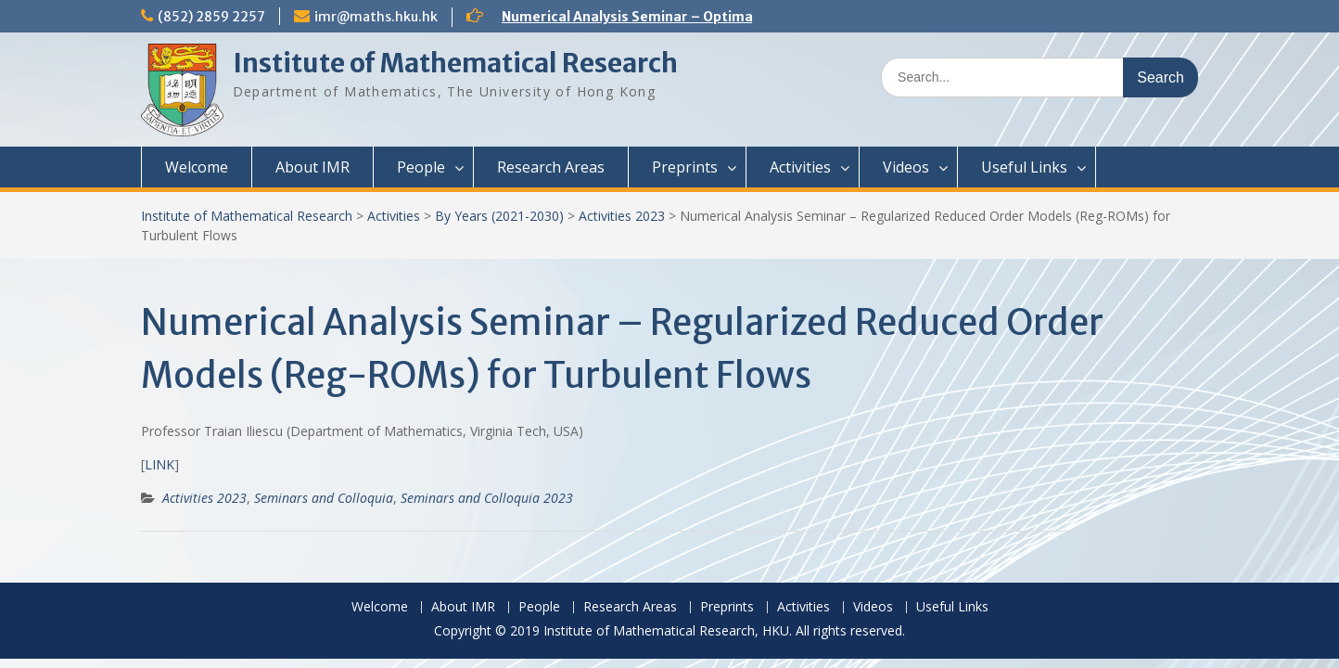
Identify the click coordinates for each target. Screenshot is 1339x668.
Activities (800, 167)
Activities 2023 (622, 216)
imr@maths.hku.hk (376, 16)
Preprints (685, 167)
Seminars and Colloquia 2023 (487, 498)
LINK (159, 464)
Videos (906, 167)
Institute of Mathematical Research (455, 63)
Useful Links (1024, 167)
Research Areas (551, 167)
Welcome (196, 167)
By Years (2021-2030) (499, 216)
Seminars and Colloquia (323, 498)
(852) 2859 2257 (211, 16)
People (421, 167)
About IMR (312, 167)
